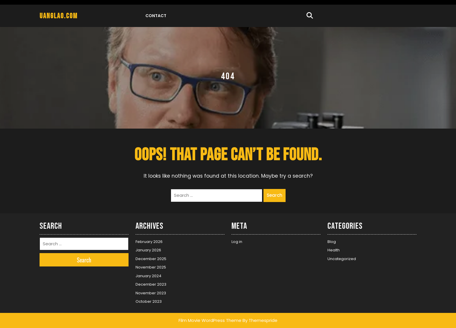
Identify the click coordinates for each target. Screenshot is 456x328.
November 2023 (151, 293)
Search (274, 195)
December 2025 (151, 259)
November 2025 (151, 267)
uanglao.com (59, 16)
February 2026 (149, 241)
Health (333, 250)
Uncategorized (341, 259)
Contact (155, 16)
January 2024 (148, 276)
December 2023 (151, 284)
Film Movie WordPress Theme (210, 320)
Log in (236, 241)
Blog (331, 241)
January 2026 (148, 250)
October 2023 (149, 301)
